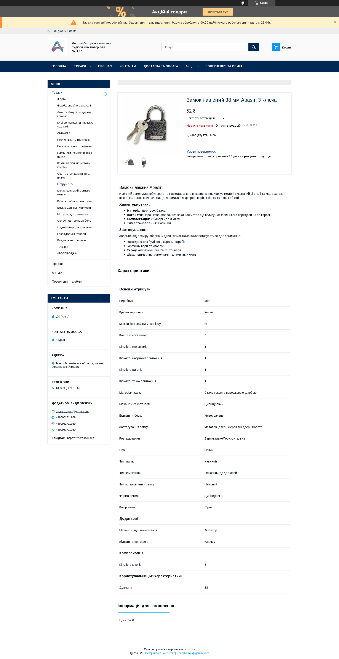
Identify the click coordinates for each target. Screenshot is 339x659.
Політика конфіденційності (193, 653)
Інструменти (65, 184)
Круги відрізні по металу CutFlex (73, 165)
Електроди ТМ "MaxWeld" (74, 207)
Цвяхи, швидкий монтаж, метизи (73, 192)
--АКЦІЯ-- (63, 246)
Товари (80, 66)
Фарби (61, 99)
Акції (189, 66)
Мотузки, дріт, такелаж (72, 214)
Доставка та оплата (161, 66)
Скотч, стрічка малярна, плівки (73, 175)
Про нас (105, 66)
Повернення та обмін (223, 66)
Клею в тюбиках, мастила (74, 201)
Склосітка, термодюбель (74, 220)
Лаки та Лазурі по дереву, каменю (74, 114)
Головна (58, 66)
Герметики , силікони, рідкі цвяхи (75, 154)
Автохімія (63, 133)
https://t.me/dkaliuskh (80, 438)
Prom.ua (190, 649)
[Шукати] (253, 47)
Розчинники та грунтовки (73, 139)
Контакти (128, 66)
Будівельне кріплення (71, 240)
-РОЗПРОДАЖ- (67, 253)
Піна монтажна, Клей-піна (74, 146)
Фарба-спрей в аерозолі (74, 105)
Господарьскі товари (71, 233)
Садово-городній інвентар (75, 227)
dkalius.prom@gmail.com (72, 411)
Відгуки (57, 272)
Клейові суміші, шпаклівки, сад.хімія (75, 124)
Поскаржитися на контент (159, 653)
